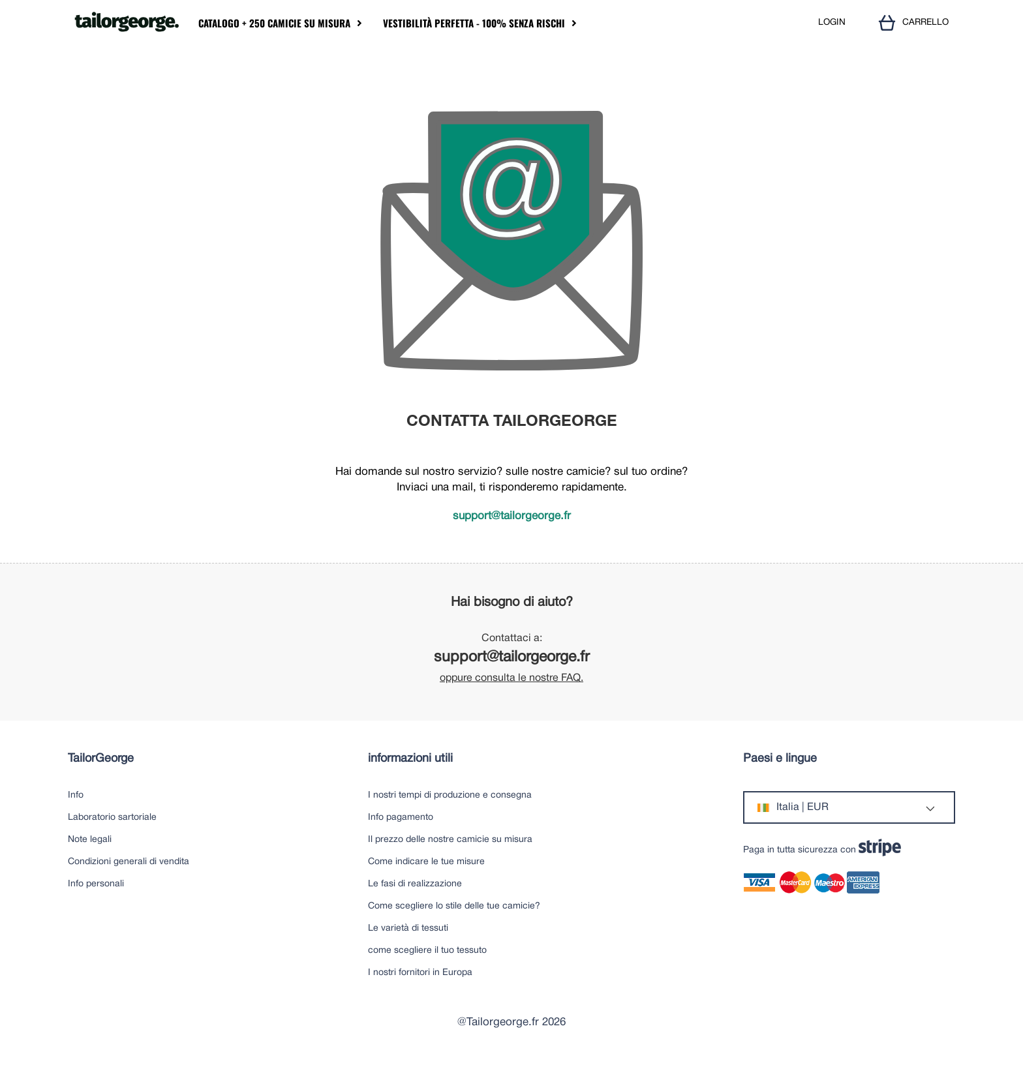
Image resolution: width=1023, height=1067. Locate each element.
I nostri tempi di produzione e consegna (450, 795)
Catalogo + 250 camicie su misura (274, 23)
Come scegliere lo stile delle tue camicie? (454, 906)
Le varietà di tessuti (408, 928)
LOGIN (832, 22)
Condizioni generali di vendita (128, 862)
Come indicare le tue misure (426, 862)
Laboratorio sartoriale (112, 817)
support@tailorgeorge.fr (512, 516)
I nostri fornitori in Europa (420, 973)
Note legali (90, 839)
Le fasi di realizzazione (415, 884)
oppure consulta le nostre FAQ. (511, 678)
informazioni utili (410, 758)
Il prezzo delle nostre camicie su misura (450, 839)
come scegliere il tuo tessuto (427, 950)
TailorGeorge (101, 758)
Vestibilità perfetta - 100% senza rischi (474, 23)
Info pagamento (400, 817)
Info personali (96, 884)
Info (76, 795)
